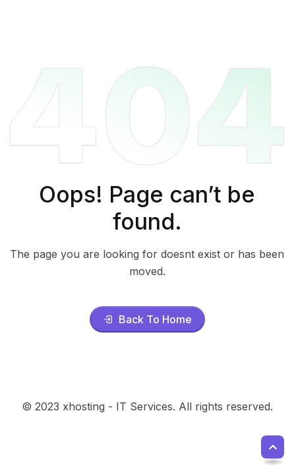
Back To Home (147, 319)
